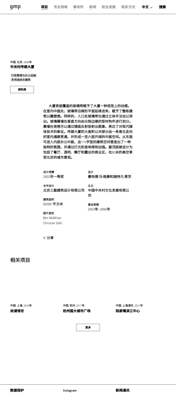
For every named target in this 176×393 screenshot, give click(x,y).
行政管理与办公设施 (23, 75)
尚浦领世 (17, 311)
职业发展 (109, 7)
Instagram (70, 390)
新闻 (92, 7)
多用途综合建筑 (20, 79)
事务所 (78, 7)
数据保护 (17, 390)
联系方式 (128, 7)
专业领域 (60, 7)
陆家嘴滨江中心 (128, 311)
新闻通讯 (122, 390)
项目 (44, 7)
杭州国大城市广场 (76, 311)
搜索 (162, 7)
